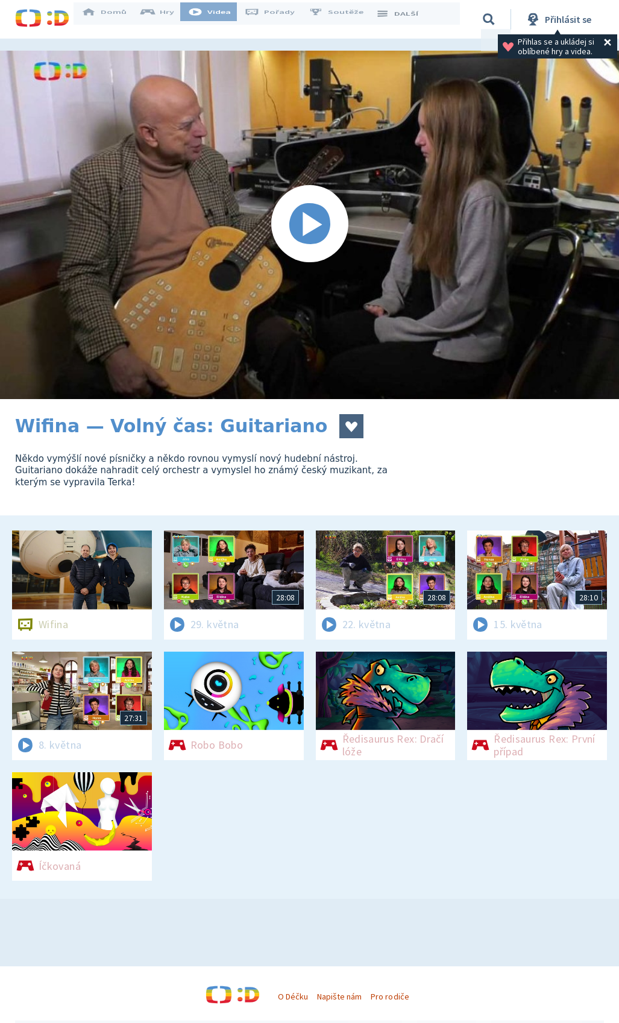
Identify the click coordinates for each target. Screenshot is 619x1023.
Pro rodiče (390, 996)
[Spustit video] (309, 225)
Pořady (278, 19)
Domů (112, 19)
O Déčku (293, 996)
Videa (217, 19)
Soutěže (344, 19)
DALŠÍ (404, 19)
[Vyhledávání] (490, 19)
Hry (165, 19)
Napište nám (339, 996)
